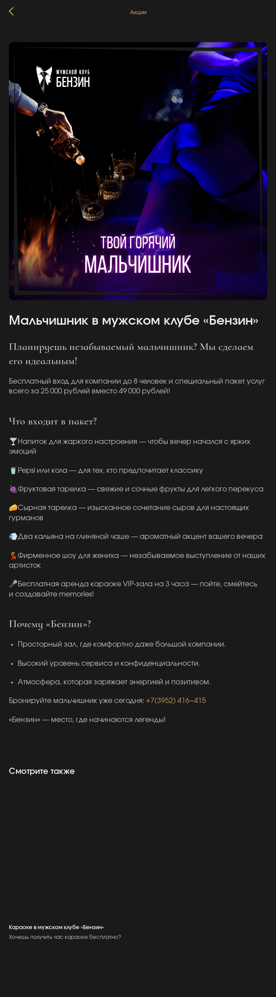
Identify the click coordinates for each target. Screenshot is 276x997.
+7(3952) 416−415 (176, 700)
